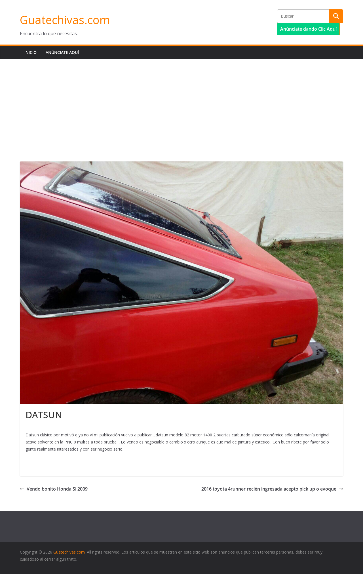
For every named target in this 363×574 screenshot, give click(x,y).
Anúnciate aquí (62, 52)
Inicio (30, 52)
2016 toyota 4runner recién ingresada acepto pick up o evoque (272, 489)
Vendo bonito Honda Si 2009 (54, 489)
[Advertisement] (181, 102)
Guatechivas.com (65, 20)
